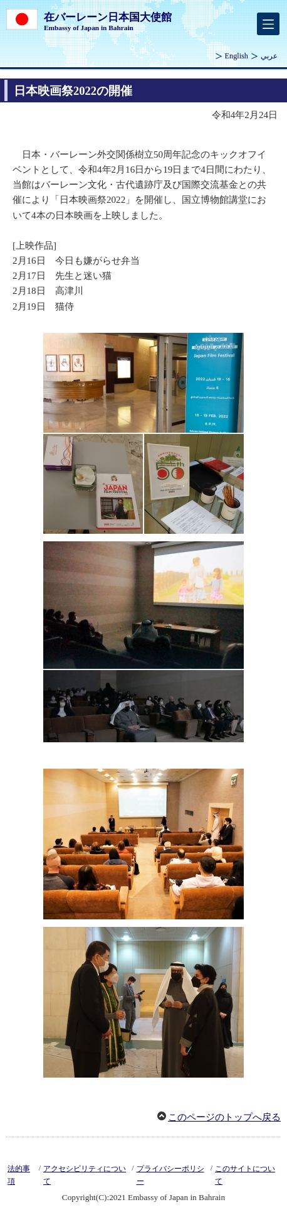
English (236, 55)
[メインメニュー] (268, 24)
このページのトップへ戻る (224, 1117)
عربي (269, 55)
